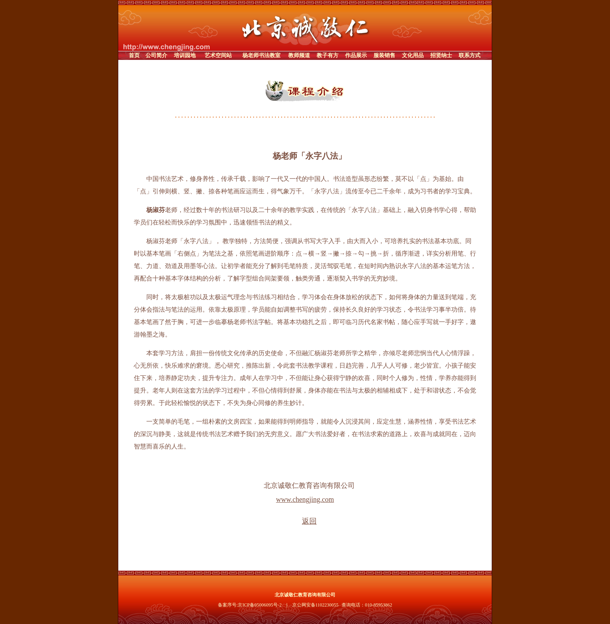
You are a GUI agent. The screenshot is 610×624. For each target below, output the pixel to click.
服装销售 (384, 55)
